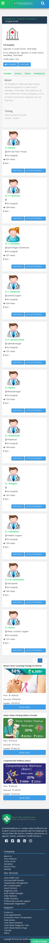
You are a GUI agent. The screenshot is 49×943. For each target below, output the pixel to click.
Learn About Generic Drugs (15, 928)
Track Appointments (12, 915)
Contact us (8, 912)
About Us (8, 856)
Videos (7, 933)
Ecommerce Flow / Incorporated (17, 917)
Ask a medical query (12, 885)
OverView (7, 73)
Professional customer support (17, 901)
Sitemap (7, 869)
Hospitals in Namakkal (26, 18)
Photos (28, 73)
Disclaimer (8, 864)
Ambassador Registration (14, 903)
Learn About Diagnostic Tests (16, 925)
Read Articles (9, 920)
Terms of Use (10, 861)
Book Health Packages (13, 893)
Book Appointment (35, 170)
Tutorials (7, 930)
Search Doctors (10, 888)
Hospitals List (9, 18)
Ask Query (24, 64)
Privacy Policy (9, 866)
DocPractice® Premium (14, 880)
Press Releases (10, 859)
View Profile (18, 170)
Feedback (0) (39, 73)
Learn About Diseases (13, 922)
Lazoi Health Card (11, 878)
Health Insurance (11, 898)
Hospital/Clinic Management (16, 883)
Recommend (10, 64)
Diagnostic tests (11, 890)
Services (18, 73)
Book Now (24, 707)
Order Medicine (10, 896)
